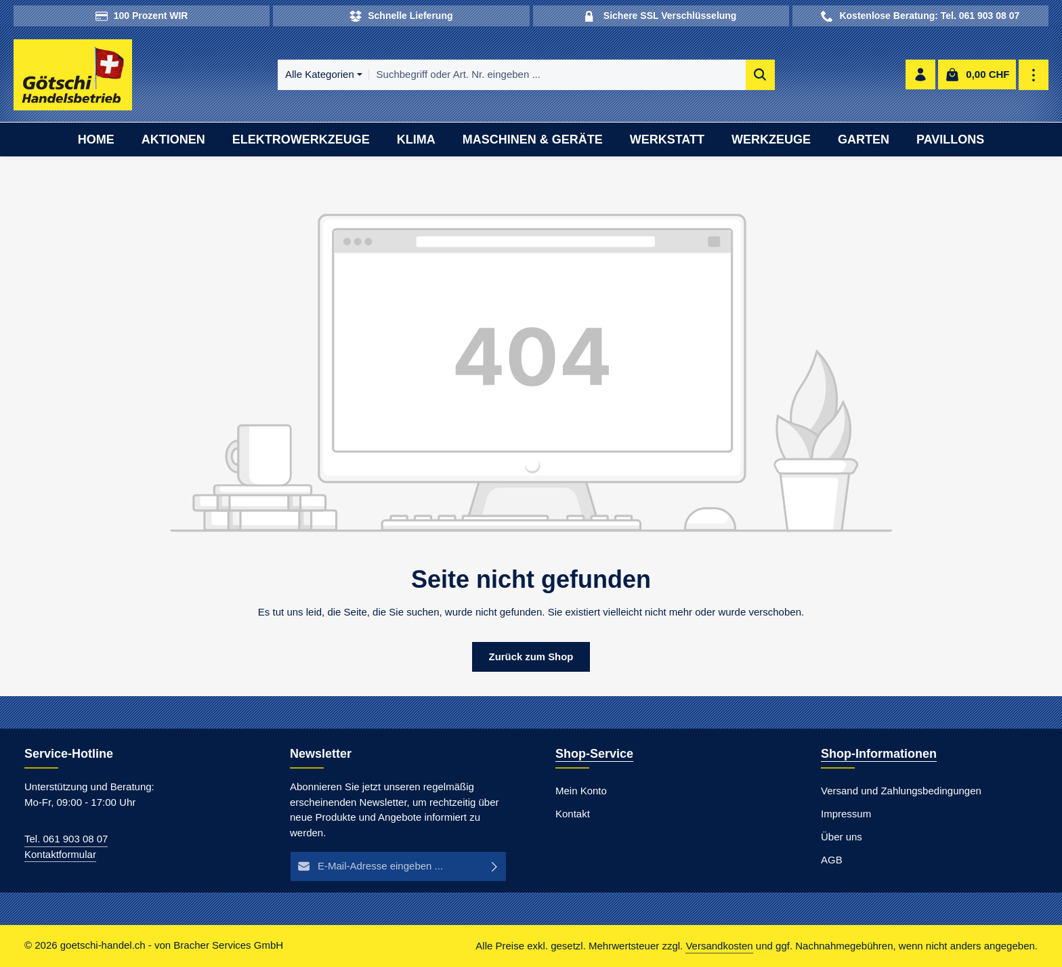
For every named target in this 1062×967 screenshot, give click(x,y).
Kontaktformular (60, 854)
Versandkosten (718, 945)
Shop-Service (594, 754)
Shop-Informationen (879, 754)
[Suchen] (752, 75)
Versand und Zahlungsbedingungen (901, 791)
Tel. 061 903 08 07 (66, 839)
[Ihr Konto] (921, 75)
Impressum (846, 814)
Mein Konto (581, 791)
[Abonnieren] (495, 867)
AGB (832, 860)
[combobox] (550, 75)
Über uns (841, 837)
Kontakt (572, 814)
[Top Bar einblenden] (1034, 75)
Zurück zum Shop (531, 656)
